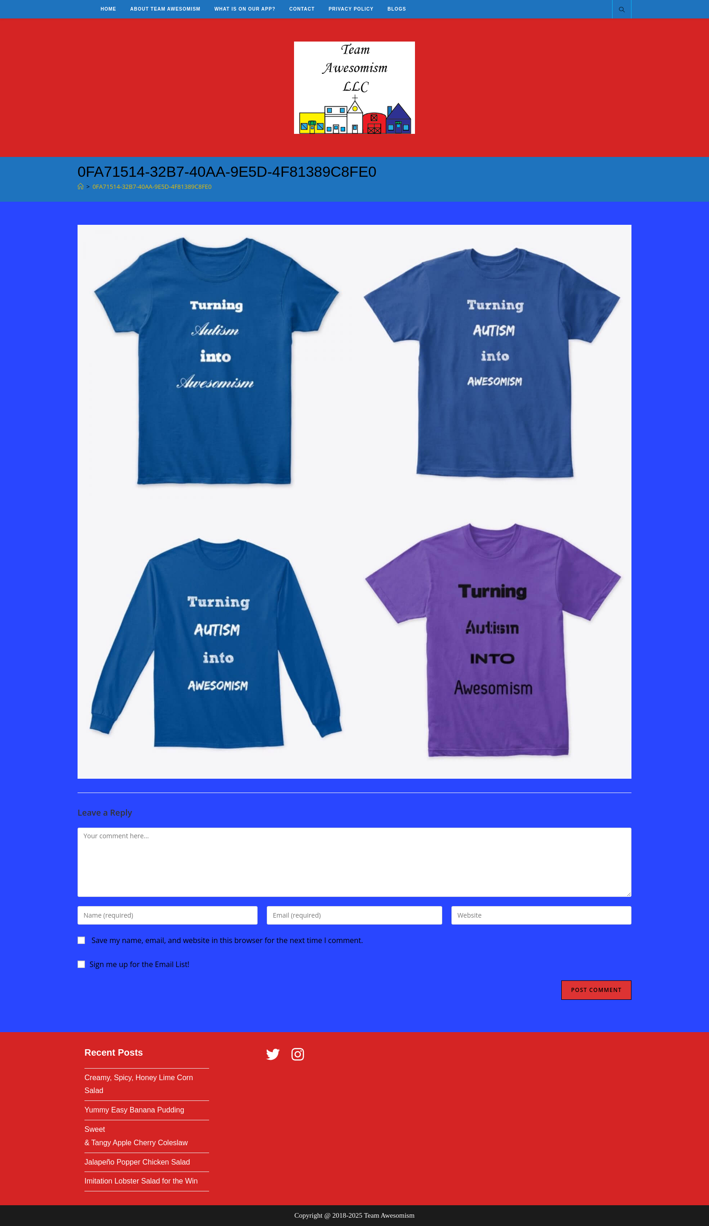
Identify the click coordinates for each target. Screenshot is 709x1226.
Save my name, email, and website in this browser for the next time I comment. (227, 940)
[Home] (81, 186)
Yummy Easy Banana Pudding (134, 1110)
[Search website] (621, 10)
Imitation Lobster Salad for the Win (141, 1181)
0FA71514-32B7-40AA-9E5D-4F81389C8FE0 (151, 186)
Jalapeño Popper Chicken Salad (137, 1162)
